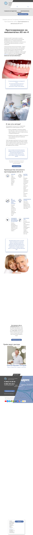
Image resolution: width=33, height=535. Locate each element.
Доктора (14, 11)
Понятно (19, 521)
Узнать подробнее (16, 166)
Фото (22, 11)
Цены (9, 385)
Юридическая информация (9, 393)
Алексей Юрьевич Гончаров (16, 365)
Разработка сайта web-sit (9, 399)
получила (6, 54)
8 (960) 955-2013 (9, 384)
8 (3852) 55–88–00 (9, 381)
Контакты (26, 11)
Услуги (10, 11)
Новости (26, 385)
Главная (6, 11)
